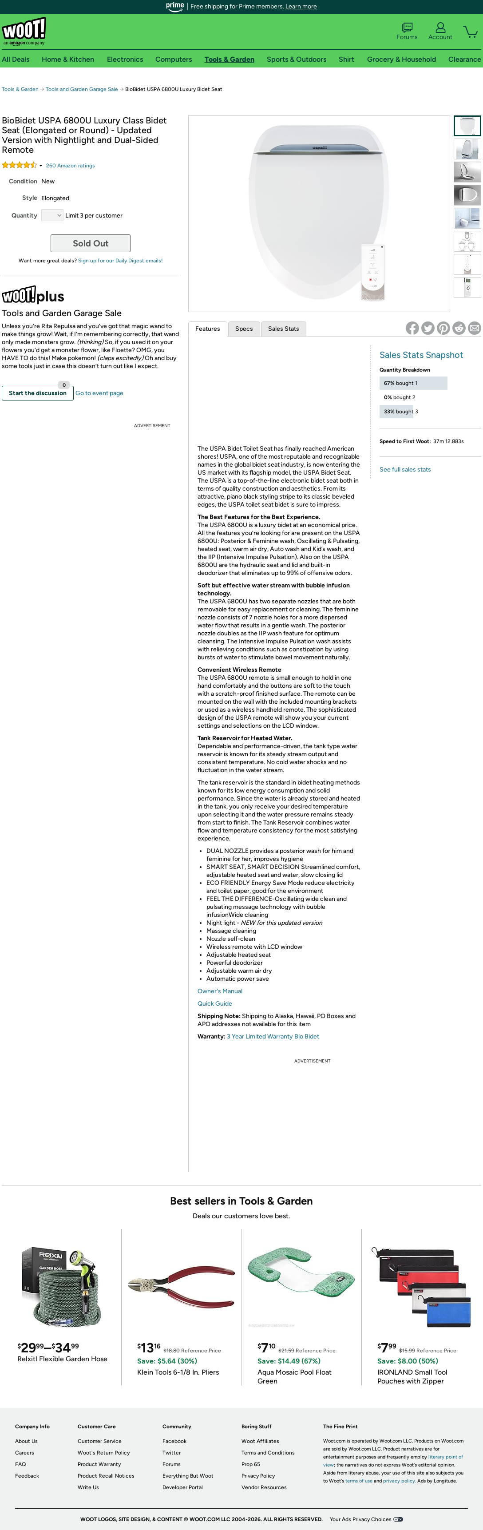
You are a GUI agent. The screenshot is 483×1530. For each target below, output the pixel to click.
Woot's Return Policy (104, 1453)
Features (207, 329)
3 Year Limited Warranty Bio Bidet (273, 1036)
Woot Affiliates (260, 1441)
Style (29, 198)
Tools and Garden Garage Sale (82, 89)
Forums (407, 31)
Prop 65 (251, 1464)
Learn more (301, 6)
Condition (23, 181)
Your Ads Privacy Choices (361, 1519)
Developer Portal (182, 1487)
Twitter (171, 1453)
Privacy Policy (258, 1476)
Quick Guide (215, 1003)
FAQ (20, 1464)
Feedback (27, 1476)
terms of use (358, 1481)
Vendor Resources (264, 1487)
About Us (26, 1441)
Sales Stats (283, 329)
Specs (244, 329)
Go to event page (99, 393)
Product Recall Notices (106, 1476)
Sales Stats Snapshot (421, 354)
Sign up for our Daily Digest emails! (120, 261)
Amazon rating (70, 166)
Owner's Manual (220, 991)
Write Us (88, 1487)
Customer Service (100, 1441)
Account (440, 31)
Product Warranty (99, 1464)
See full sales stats (405, 469)
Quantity (24, 215)
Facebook (174, 1441)
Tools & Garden (20, 89)
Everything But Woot (188, 1476)
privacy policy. (399, 1481)
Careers (24, 1453)
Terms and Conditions (268, 1453)
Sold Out (91, 243)
